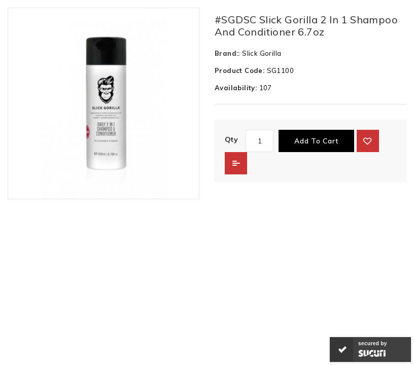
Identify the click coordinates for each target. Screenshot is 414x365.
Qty (231, 139)
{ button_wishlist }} (368, 141)
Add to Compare (236, 163)
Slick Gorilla (261, 53)
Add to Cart (316, 140)
